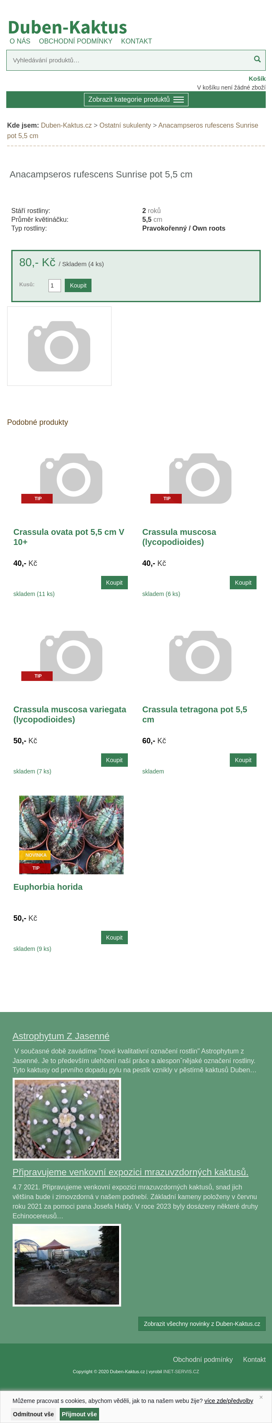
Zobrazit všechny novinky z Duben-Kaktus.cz (202, 1323)
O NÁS (20, 41)
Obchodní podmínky (203, 1359)
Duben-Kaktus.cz (66, 125)
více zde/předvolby (228, 1400)
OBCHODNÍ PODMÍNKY (75, 41)
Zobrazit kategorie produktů (136, 100)
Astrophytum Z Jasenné (61, 1036)
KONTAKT (136, 41)
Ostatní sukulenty (125, 125)
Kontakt (254, 1359)
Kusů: (27, 284)
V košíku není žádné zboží (231, 87)
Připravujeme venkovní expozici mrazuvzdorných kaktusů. (131, 1172)
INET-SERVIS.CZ (181, 1371)
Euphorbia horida (48, 886)
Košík (257, 78)
